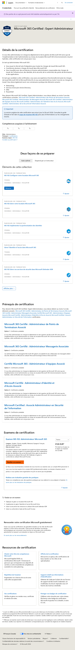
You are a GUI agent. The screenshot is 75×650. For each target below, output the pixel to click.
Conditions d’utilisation (53, 641)
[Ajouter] (66, 193)
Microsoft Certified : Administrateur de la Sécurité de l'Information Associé (36, 102)
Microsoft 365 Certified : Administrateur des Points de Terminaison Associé (44, 97)
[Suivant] (57, 2)
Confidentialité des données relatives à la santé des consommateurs (22, 641)
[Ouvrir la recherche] (62, 2)
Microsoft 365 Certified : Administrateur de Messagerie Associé (23, 99)
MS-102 (15, 138)
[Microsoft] (3, 2)
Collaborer (54, 638)
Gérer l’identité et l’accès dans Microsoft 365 (20, 247)
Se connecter (69, 2)
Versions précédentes (34, 638)
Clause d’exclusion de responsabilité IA (13, 638)
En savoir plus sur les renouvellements (15, 535)
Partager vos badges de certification (53, 594)
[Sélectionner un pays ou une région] (62, 439)
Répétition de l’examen (12, 575)
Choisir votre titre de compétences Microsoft (16, 555)
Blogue (45, 638)
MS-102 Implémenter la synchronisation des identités (23, 226)
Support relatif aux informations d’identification (52, 576)
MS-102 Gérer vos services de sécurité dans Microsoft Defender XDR (28, 269)
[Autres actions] (71, 19)
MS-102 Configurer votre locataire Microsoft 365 (21, 175)
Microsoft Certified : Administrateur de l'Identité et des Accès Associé (40, 101)
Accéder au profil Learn (9, 140)
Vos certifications (10, 594)
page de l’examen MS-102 (29, 114)
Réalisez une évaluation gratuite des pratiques (22, 477)
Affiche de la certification (50, 554)
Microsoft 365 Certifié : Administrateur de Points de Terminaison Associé (40, 311)
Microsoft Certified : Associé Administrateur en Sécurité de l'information (33, 406)
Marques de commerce (9, 644)
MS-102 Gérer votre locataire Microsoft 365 (19, 204)
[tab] (26, 160)
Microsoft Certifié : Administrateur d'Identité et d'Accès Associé (29, 315)
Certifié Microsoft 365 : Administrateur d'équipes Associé (34, 363)
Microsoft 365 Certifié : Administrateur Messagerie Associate (36, 346)
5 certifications (13, 136)
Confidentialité (63, 638)
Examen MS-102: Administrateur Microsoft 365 (26, 439)
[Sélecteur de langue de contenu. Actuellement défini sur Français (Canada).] (9, 633)
